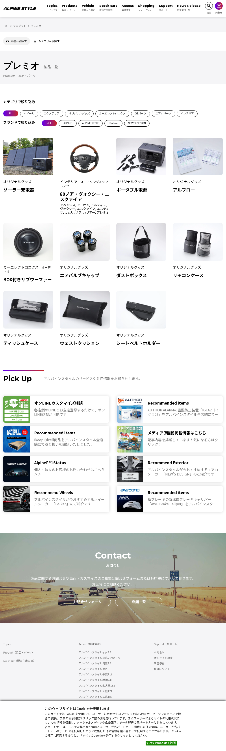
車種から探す (16, 41)
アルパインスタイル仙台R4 (95, 652)
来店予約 (159, 663)
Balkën (113, 123)
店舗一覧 (139, 601)
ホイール (29, 113)
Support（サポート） (167, 644)
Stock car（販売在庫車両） (19, 660)
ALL (11, 113)
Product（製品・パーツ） (18, 652)
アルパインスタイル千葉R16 (96, 674)
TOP (6, 26)
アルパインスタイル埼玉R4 (95, 663)
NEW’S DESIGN (137, 123)
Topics (7, 644)
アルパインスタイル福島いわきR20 (99, 658)
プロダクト (19, 26)
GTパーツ (140, 113)
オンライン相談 (163, 658)
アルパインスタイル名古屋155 (97, 685)
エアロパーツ (163, 113)
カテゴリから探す (46, 41)
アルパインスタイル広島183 (95, 696)
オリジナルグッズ (79, 113)
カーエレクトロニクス (112, 113)
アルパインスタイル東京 (93, 669)
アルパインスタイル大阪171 (95, 691)
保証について (162, 669)
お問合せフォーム (87, 601)
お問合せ (159, 652)
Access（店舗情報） (90, 644)
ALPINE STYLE (90, 123)
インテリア (187, 113)
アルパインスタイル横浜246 (95, 680)
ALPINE (67, 123)
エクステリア (51, 113)
